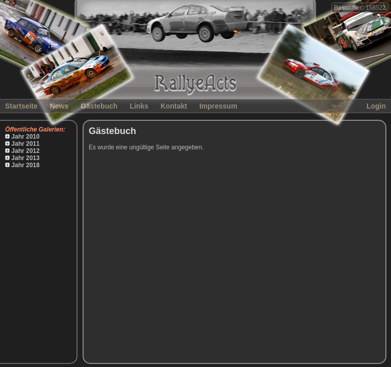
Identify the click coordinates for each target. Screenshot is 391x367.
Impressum (218, 106)
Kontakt (174, 106)
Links (138, 106)
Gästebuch (99, 106)
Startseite (21, 106)
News (59, 106)
